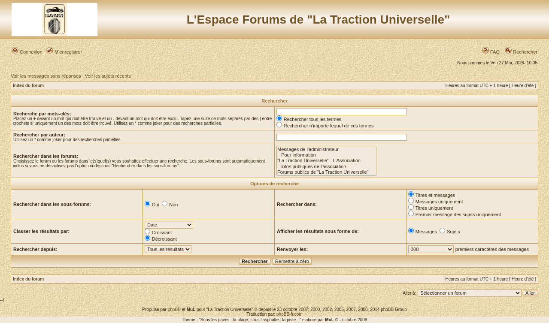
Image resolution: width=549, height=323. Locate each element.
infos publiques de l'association (326, 166)
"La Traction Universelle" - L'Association (326, 160)
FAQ (491, 51)
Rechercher (521, 51)
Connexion (27, 51)
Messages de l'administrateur (326, 149)
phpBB (174, 309)
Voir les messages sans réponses (46, 75)
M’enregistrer (64, 51)
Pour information (326, 155)
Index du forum (28, 85)
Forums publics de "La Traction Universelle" (326, 172)
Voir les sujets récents (108, 75)
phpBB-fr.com (289, 314)
